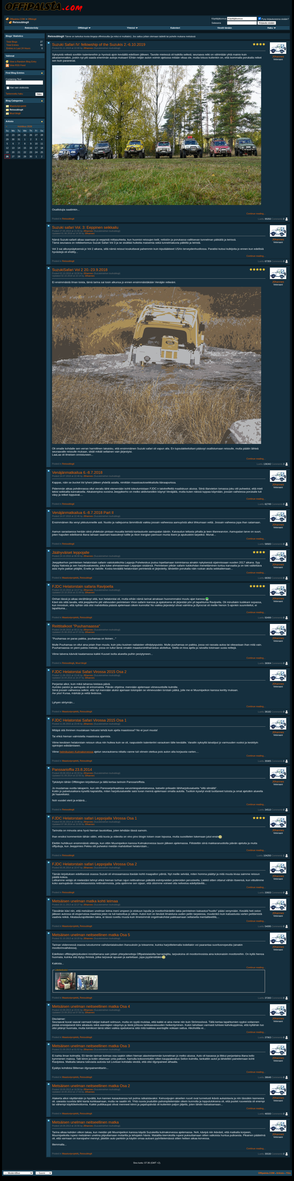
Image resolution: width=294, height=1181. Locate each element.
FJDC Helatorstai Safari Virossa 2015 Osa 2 (89, 672)
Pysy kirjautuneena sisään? (273, 19)
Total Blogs (11, 42)
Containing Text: (14, 79)
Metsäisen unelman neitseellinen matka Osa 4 (91, 1006)
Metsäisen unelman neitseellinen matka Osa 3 (91, 1046)
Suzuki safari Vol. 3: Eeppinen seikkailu (85, 227)
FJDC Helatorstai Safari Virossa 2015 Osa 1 (89, 720)
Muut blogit (81, 663)
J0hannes (88, 48)
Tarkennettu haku (14, 93)
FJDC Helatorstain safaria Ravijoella (82, 586)
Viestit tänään (224, 28)
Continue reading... (255, 213)
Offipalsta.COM (17, 19)
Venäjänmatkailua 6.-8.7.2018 (77, 472)
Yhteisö (132, 28)
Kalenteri (175, 28)
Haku (271, 28)
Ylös (288, 1173)
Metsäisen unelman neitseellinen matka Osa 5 (91, 935)
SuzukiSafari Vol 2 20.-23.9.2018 (80, 270)
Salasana (216, 23)
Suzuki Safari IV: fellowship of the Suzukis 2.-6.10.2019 (98, 44)
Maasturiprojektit (70, 577)
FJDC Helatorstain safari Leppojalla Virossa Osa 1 (94, 818)
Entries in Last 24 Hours (18, 48)
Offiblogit (32, 19)
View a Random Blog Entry (23, 61)
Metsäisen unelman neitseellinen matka (85, 1122)
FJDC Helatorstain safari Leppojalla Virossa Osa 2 (94, 864)
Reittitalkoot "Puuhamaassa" (76, 626)
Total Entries (12, 45)
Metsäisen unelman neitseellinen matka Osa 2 (91, 1086)
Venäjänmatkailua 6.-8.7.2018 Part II (83, 512)
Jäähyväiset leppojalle (70, 552)
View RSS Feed (17, 65)
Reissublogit (68, 218)
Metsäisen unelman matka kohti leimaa (85, 901)
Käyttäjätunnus (219, 18)
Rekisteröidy (31, 28)
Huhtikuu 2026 (25, 126)
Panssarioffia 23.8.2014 (72, 769)
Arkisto (280, 1173)
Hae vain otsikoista (18, 87)
